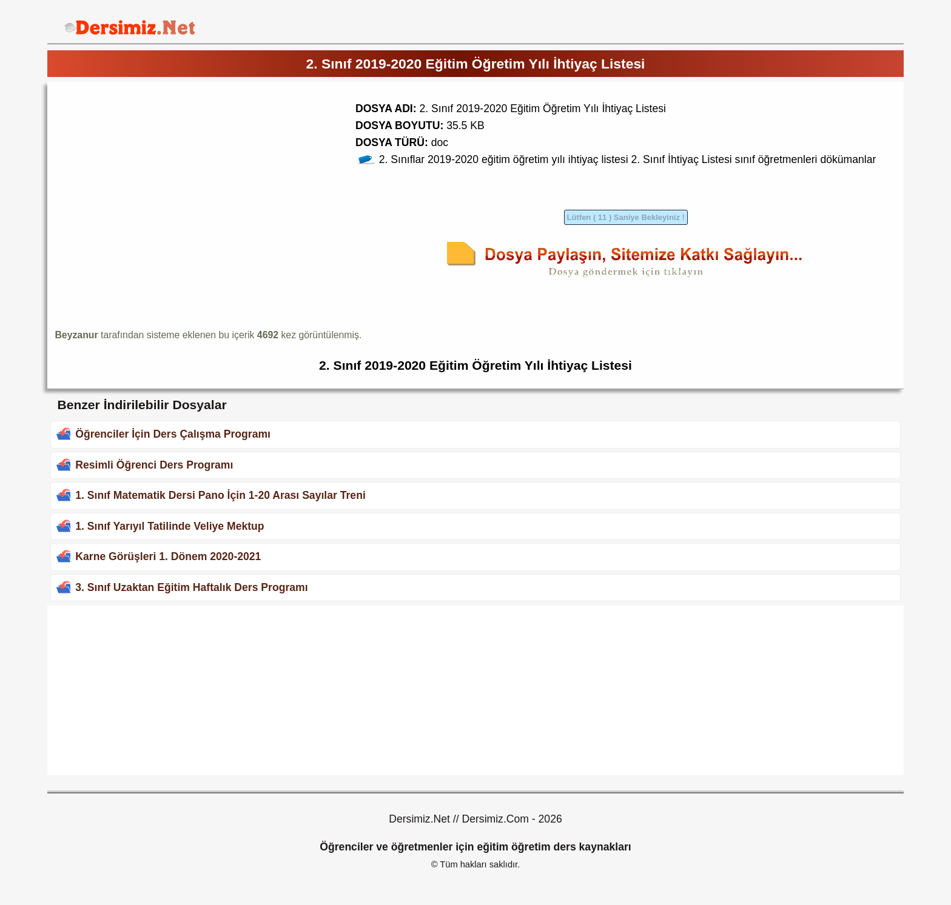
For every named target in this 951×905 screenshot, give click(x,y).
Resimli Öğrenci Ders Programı (154, 465)
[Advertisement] (156, 174)
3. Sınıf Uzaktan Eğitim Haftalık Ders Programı (191, 587)
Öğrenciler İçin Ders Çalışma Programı (173, 434)
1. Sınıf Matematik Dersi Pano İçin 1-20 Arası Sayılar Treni (220, 495)
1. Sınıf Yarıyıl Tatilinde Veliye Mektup (169, 526)
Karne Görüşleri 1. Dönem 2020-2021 (168, 556)
